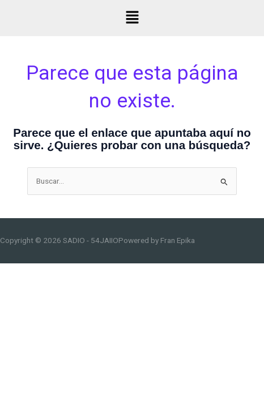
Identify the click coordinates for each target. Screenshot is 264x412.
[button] (132, 18)
